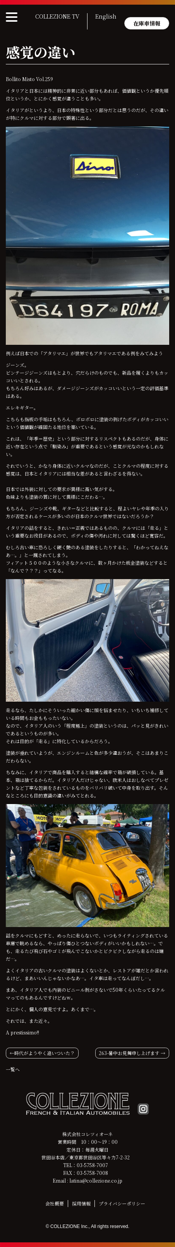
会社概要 (54, 1203)
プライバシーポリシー (122, 1203)
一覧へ (13, 1069)
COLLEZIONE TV (57, 16)
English (106, 16)
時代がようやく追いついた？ (44, 1053)
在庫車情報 (146, 23)
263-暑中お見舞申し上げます (129, 1053)
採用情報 (81, 1203)
